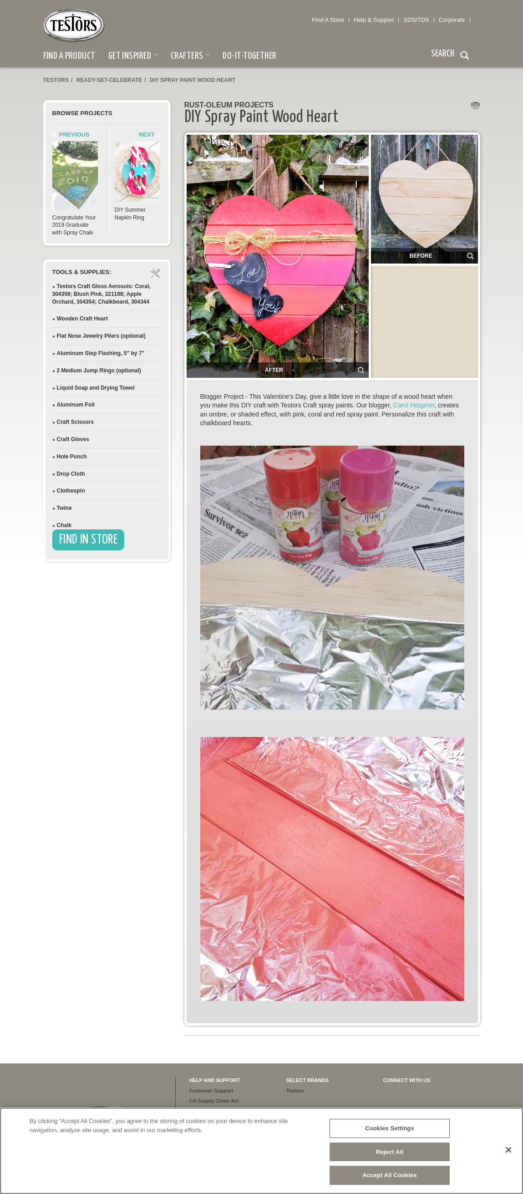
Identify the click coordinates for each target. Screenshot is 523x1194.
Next (147, 134)
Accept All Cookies (389, 1175)
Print (475, 106)
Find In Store (88, 539)
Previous (74, 134)
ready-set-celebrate (109, 80)
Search (464, 56)
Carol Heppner (413, 405)
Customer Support (211, 1090)
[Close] (508, 1150)
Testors (56, 80)
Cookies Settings (389, 1128)
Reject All (389, 1151)
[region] (261, 1151)
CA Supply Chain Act (214, 1100)
